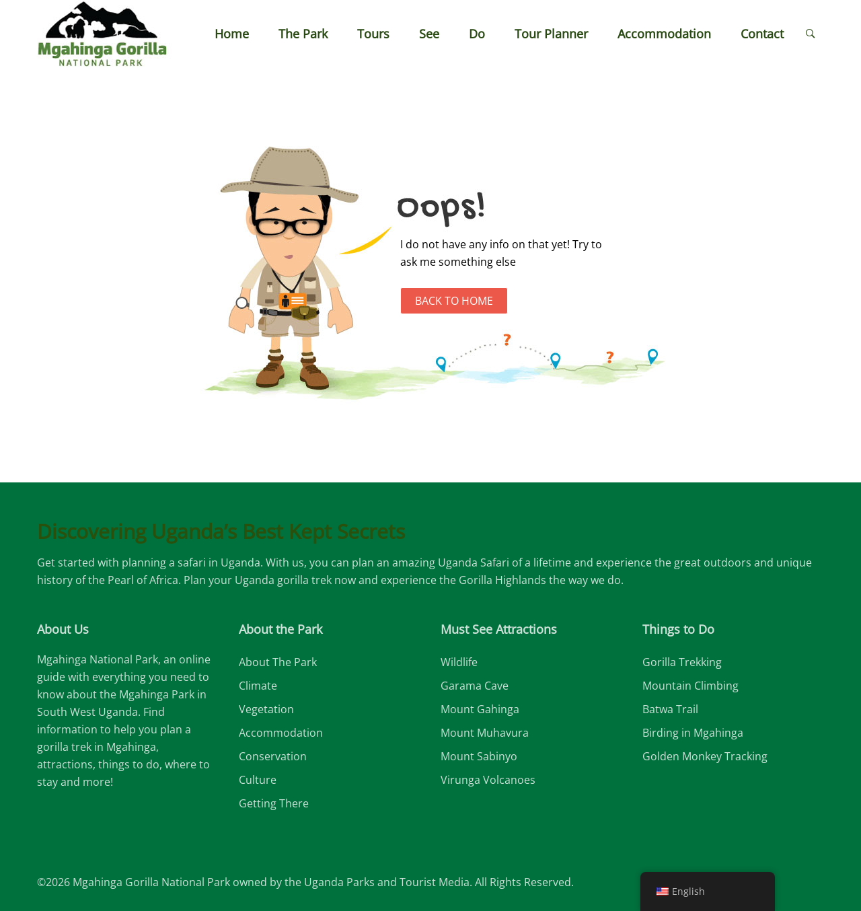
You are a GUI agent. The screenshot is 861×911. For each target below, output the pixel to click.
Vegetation (266, 709)
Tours (373, 34)
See (429, 34)
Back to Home (454, 300)
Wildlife (459, 662)
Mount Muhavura (485, 732)
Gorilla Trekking (682, 662)
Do (477, 34)
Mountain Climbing (690, 685)
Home (232, 34)
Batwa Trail (670, 709)
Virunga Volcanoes (488, 779)
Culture (257, 779)
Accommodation (664, 34)
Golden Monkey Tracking (705, 756)
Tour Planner (551, 34)
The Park (303, 34)
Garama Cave (475, 685)
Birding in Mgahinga (692, 732)
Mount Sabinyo (479, 756)
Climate (258, 685)
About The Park (278, 662)
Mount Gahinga (480, 709)
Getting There (274, 803)
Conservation (273, 756)
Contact (762, 34)
